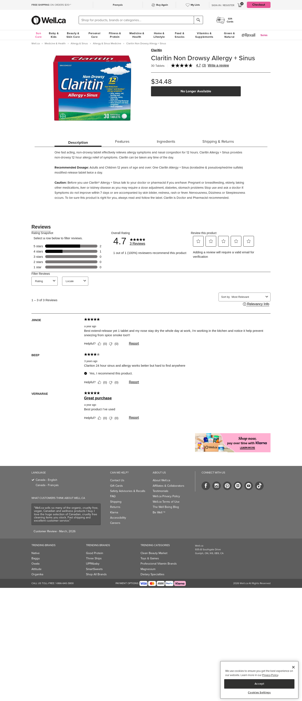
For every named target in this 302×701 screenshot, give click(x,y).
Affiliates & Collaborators (168, 486)
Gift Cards (116, 486)
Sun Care (38, 35)
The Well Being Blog (166, 507)
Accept (259, 684)
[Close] (293, 667)
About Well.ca (161, 480)
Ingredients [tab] (166, 141)
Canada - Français (47, 485)
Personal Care (94, 35)
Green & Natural (229, 35)
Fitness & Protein (115, 35)
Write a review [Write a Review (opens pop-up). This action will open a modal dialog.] (218, 65)
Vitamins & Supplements (204, 35)
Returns (115, 507)
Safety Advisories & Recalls (127, 491)
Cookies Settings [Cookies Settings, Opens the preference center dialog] (259, 692)
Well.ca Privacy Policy (166, 496)
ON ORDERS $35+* (51, 5)
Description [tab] (78, 142)
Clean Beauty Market (154, 553)
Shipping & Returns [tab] (218, 141)
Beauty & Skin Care (73, 35)
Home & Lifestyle (159, 35)
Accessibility (118, 517)
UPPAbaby (92, 563)
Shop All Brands (96, 574)
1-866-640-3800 (65, 583)
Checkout (258, 5)
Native (35, 553)
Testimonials (160, 491)
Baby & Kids (54, 35)
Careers (115, 523)
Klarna (114, 512)
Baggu (35, 558)
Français (118, 5)
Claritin (156, 50)
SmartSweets (94, 569)
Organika (37, 574)
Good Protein (94, 553)
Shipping (115, 502)
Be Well (159, 512)
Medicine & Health (136, 35)
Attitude (36, 569)
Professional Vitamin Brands (159, 563)
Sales (264, 35)
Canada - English (46, 480)
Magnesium (148, 569)
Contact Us (117, 480)
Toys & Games (150, 558)
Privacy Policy (270, 675)
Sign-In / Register (223, 5)
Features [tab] (122, 141)
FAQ (113, 496)
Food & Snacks (179, 35)
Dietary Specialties (152, 574)
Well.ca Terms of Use (166, 502)
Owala (35, 563)
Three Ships (94, 558)
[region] (259, 680)
